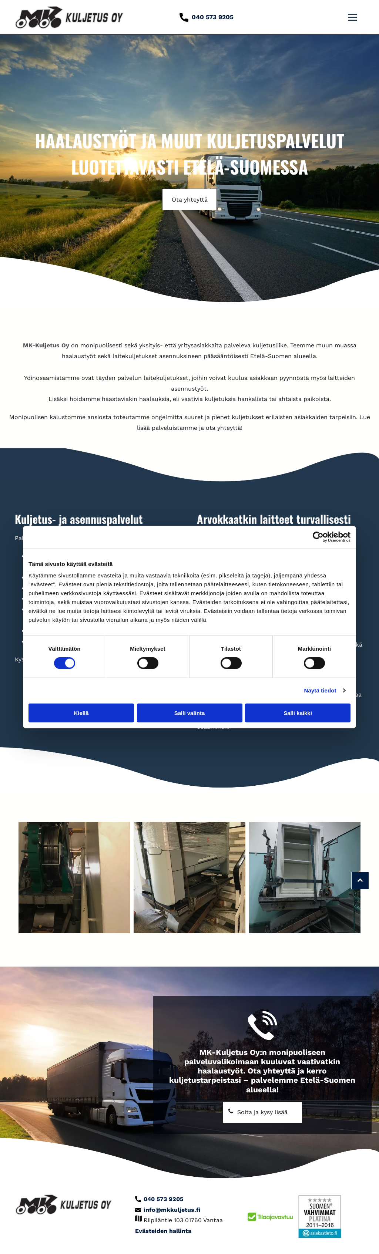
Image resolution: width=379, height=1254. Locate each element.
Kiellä (81, 712)
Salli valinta (189, 712)
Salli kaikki (298, 712)
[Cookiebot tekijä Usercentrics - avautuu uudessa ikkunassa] (318, 536)
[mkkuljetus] (74, 877)
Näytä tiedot (320, 690)
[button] (352, 17)
